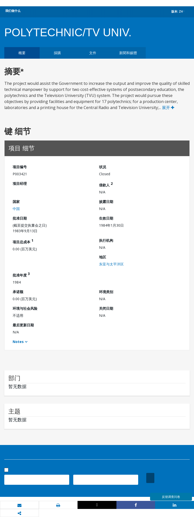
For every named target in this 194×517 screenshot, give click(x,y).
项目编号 (20, 166)
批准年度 (21, 274)
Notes (18, 341)
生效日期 (106, 218)
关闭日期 (106, 308)
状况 (102, 166)
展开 (168, 107)
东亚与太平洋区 (111, 264)
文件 (92, 52)
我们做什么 (12, 11)
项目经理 (20, 183)
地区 (102, 257)
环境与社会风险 (25, 308)
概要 (22, 52)
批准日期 (20, 218)
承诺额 (18, 291)
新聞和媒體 (128, 52)
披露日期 (106, 201)
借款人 (106, 184)
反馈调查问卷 (171, 497)
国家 (16, 201)
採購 (57, 52)
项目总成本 (23, 241)
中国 (16, 208)
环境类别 (106, 291)
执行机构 (106, 240)
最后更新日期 (23, 325)
